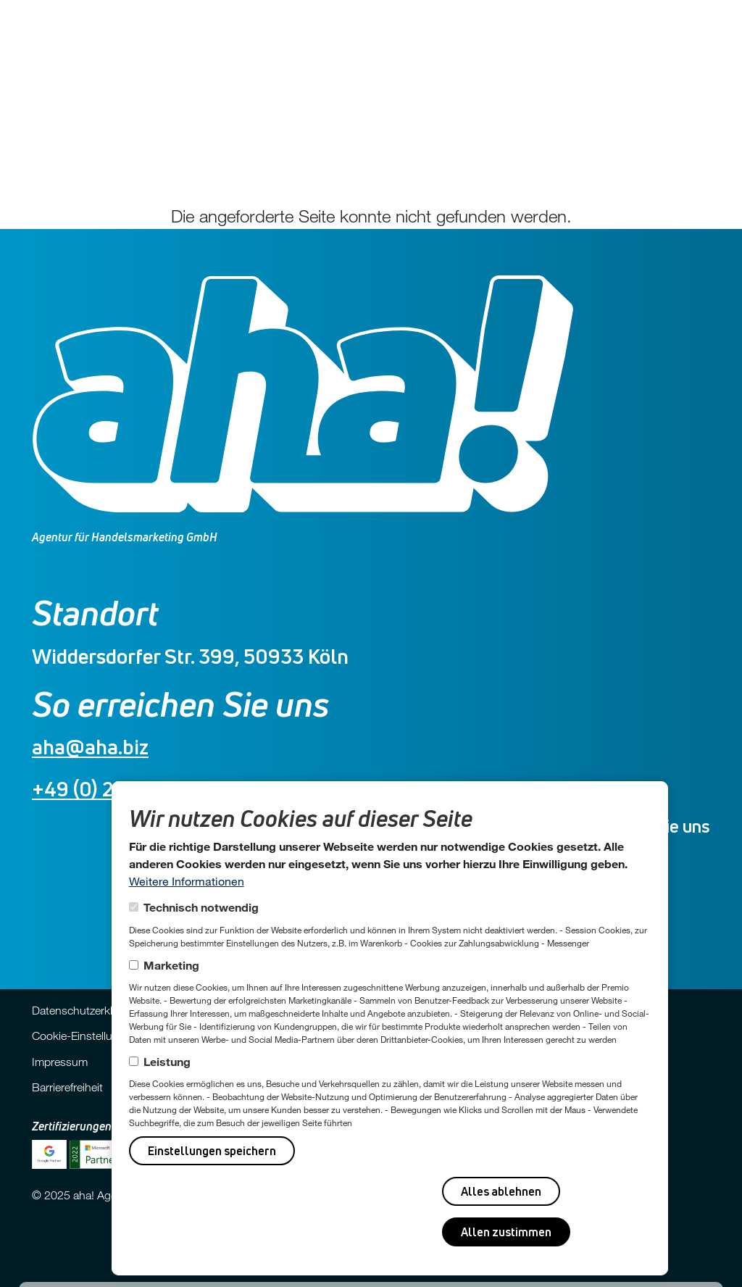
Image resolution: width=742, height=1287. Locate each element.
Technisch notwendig (201, 907)
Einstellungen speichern (212, 1151)
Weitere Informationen (186, 881)
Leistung (167, 1061)
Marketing (171, 965)
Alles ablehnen (501, 1191)
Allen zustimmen (506, 1232)
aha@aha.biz (90, 746)
